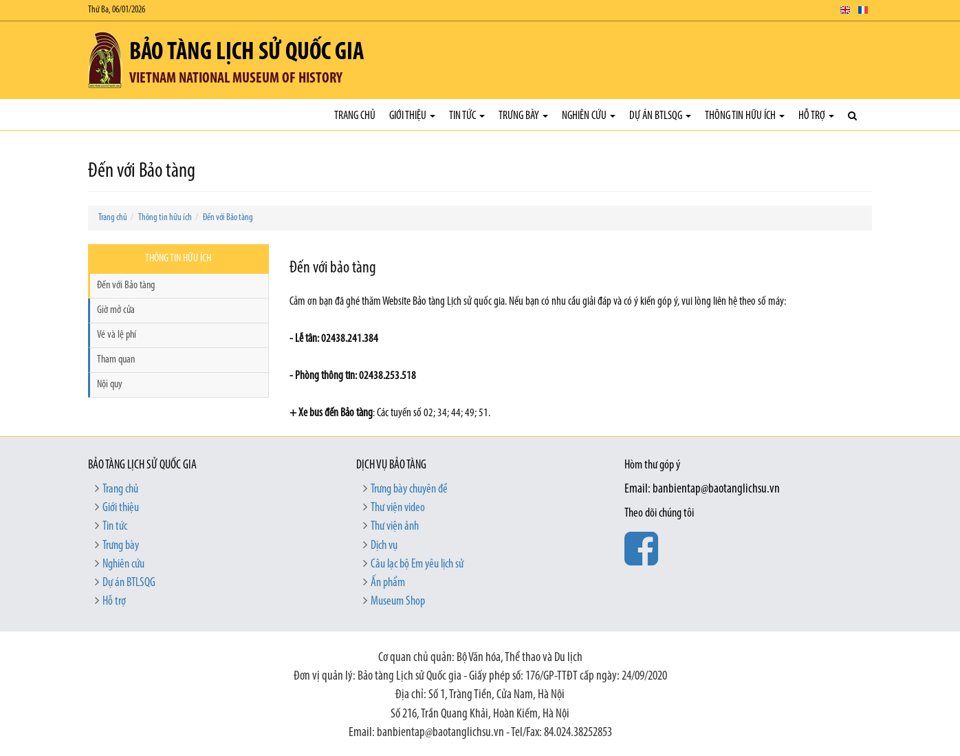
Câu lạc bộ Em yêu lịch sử (417, 564)
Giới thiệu (412, 116)
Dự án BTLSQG (660, 116)
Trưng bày (523, 116)
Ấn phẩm (388, 583)
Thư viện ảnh (395, 526)
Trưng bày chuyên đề (409, 489)
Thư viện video (398, 508)
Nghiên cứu (588, 116)
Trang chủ (354, 116)
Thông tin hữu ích (745, 116)
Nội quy (109, 384)
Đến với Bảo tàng (228, 218)
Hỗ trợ (816, 116)
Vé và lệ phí (116, 335)
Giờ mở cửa (116, 310)
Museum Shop (398, 601)
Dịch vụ (384, 545)
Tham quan (116, 359)
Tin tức (467, 116)
